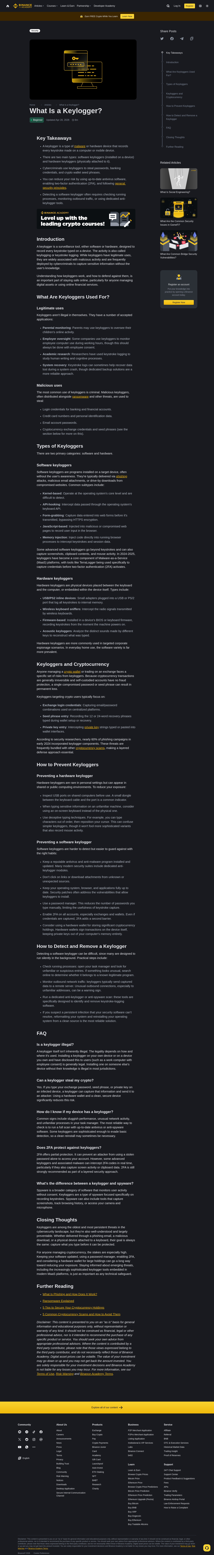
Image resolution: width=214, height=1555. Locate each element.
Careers (60, 1434)
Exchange (96, 1430)
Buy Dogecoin (134, 1516)
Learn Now (127, 16)
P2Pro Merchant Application (141, 1434)
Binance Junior (99, 1447)
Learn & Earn (134, 1470)
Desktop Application (65, 1488)
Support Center (171, 1474)
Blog (58, 1468)
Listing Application (136, 1439)
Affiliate (167, 1430)
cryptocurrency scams (90, 748)
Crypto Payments (100, 1443)
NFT (94, 1476)
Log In (177, 6)
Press (59, 1447)
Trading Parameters (173, 1495)
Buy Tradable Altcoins (138, 1524)
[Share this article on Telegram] (182, 38)
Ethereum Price (135, 1482)
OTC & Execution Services (176, 1443)
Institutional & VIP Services (140, 1443)
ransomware (80, 396)
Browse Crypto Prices (138, 1474)
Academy (96, 1455)
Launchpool (97, 1463)
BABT (95, 1480)
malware (79, 146)
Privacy (59, 1459)
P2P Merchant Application (140, 1430)
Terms (59, 1455)
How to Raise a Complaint (176, 1507)
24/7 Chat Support (172, 1470)
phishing (121, 476)
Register (189, 6)
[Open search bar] (167, 6)
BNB (166, 1439)
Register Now (179, 302)
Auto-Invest (97, 1468)
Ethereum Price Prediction (140, 1495)
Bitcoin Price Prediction (139, 1491)
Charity (95, 1488)
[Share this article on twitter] (162, 38)
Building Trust (62, 1463)
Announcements (63, 1439)
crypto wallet (72, 671)
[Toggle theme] (207, 6)
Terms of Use (185, 1546)
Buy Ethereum (134, 1520)
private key (91, 727)
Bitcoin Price (134, 1478)
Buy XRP (132, 1512)
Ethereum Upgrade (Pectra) (141, 1499)
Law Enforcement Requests (176, 1503)
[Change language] (200, 6)
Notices (59, 1480)
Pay (94, 1439)
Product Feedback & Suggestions (179, 1478)
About (59, 1430)
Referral (167, 1434)
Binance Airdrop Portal (174, 1499)
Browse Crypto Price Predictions (143, 1487)
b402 (130, 1455)
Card (94, 1451)
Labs (130, 1447)
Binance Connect (136, 1451)
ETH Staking (98, 1472)
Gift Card (96, 1459)
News (59, 1443)
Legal (58, 1451)
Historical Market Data (174, 1447)
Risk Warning (62, 1476)
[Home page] (22, 6)
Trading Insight (171, 1451)
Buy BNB (132, 1507)
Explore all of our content (107, 1407)
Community (61, 1472)
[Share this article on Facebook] (172, 38)
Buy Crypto (97, 1434)
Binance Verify (170, 1491)
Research (96, 1484)
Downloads (61, 1484)
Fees (166, 1482)
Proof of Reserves (172, 1455)
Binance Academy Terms (38, 1548)
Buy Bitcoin (133, 1503)
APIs (166, 1487)
